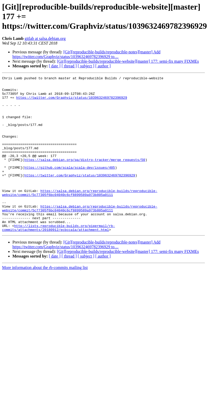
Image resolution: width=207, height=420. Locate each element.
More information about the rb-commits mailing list (45, 298)
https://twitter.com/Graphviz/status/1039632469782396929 (71, 102)
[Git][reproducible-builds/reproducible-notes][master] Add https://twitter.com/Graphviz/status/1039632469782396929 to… (86, 54)
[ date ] (54, 66)
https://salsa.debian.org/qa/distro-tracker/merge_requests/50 (84, 176)
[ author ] (103, 66)
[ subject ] (86, 66)
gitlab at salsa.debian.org (45, 38)
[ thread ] (69, 66)
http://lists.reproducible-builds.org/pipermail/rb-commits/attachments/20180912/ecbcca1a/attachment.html (58, 258)
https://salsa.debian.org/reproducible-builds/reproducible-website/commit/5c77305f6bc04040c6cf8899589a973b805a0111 (79, 216)
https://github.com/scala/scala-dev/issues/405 (69, 186)
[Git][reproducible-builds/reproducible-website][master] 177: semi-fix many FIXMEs (128, 61)
